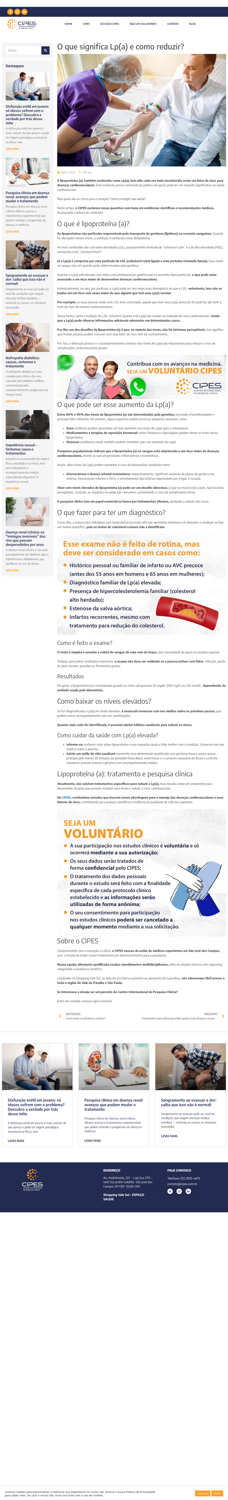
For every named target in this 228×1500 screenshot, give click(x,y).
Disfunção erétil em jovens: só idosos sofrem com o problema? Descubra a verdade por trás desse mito (27, 114)
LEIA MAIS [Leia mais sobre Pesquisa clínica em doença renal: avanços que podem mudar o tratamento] (12, 231)
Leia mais (202, 1493)
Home (68, 23)
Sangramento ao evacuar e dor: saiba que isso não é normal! (27, 279)
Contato (173, 23)
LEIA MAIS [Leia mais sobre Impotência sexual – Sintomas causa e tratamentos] (12, 488)
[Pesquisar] (45, 50)
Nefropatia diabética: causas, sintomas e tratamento (23, 362)
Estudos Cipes (109, 23)
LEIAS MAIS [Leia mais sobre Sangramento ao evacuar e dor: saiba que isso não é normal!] (169, 1136)
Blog (192, 23)
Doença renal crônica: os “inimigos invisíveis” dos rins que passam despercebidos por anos (26, 538)
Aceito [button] (217, 1493)
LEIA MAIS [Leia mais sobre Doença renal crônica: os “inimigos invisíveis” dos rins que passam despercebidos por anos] (12, 570)
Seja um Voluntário (143, 23)
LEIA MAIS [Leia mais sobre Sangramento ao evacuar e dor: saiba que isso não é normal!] (12, 314)
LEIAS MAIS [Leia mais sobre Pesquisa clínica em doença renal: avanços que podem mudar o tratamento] (92, 1141)
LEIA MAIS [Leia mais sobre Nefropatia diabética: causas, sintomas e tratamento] (12, 401)
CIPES (86, 23)
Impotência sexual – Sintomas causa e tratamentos (21, 449)
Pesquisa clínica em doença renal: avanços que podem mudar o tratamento (27, 196)
